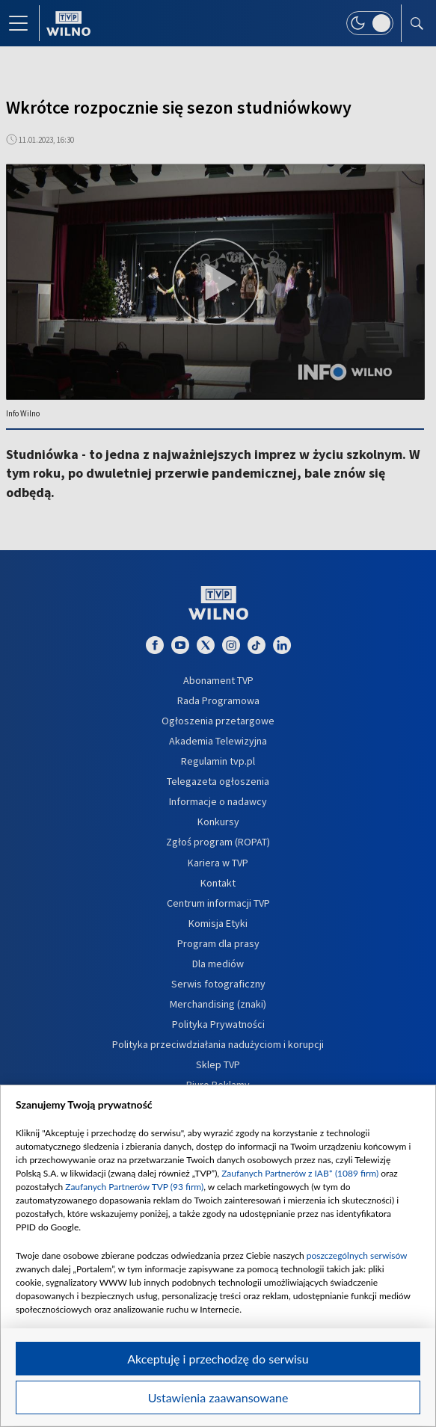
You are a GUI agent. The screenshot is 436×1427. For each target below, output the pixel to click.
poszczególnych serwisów (357, 1255)
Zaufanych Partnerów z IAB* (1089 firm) (299, 1173)
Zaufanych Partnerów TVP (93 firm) (134, 1186)
